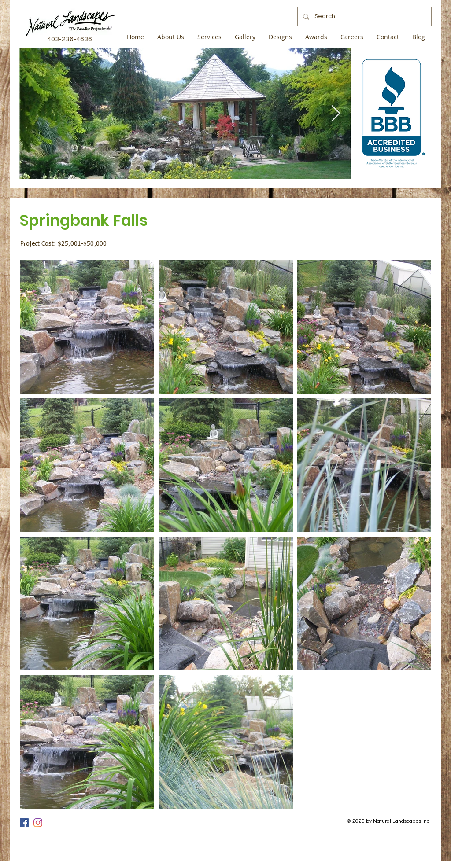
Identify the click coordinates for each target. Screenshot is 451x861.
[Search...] (363, 16)
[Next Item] (336, 113)
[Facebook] (24, 822)
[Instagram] (37, 822)
